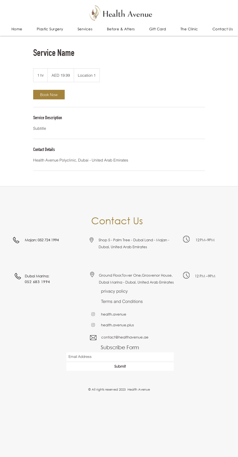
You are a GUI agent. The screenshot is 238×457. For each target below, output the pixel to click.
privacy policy (114, 291)
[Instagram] (93, 314)
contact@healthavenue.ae (124, 337)
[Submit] (120, 366)
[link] (49, 94)
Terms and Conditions (122, 301)
